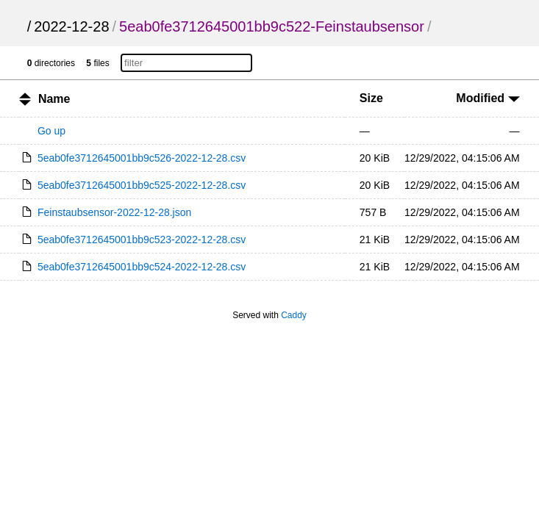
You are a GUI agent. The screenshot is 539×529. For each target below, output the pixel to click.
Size (371, 98)
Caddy (294, 315)
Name (54, 99)
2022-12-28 (71, 26)
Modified (487, 98)
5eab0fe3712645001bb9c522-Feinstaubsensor (271, 26)
